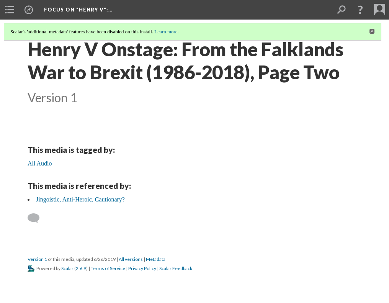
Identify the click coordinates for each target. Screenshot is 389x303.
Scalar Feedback (175, 268)
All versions (131, 259)
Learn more (165, 31)
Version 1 (37, 259)
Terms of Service (108, 268)
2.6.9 (81, 268)
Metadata (155, 259)
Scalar (67, 268)
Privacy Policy (142, 268)
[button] (360, 9)
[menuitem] (9, 9)
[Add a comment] (37, 218)
